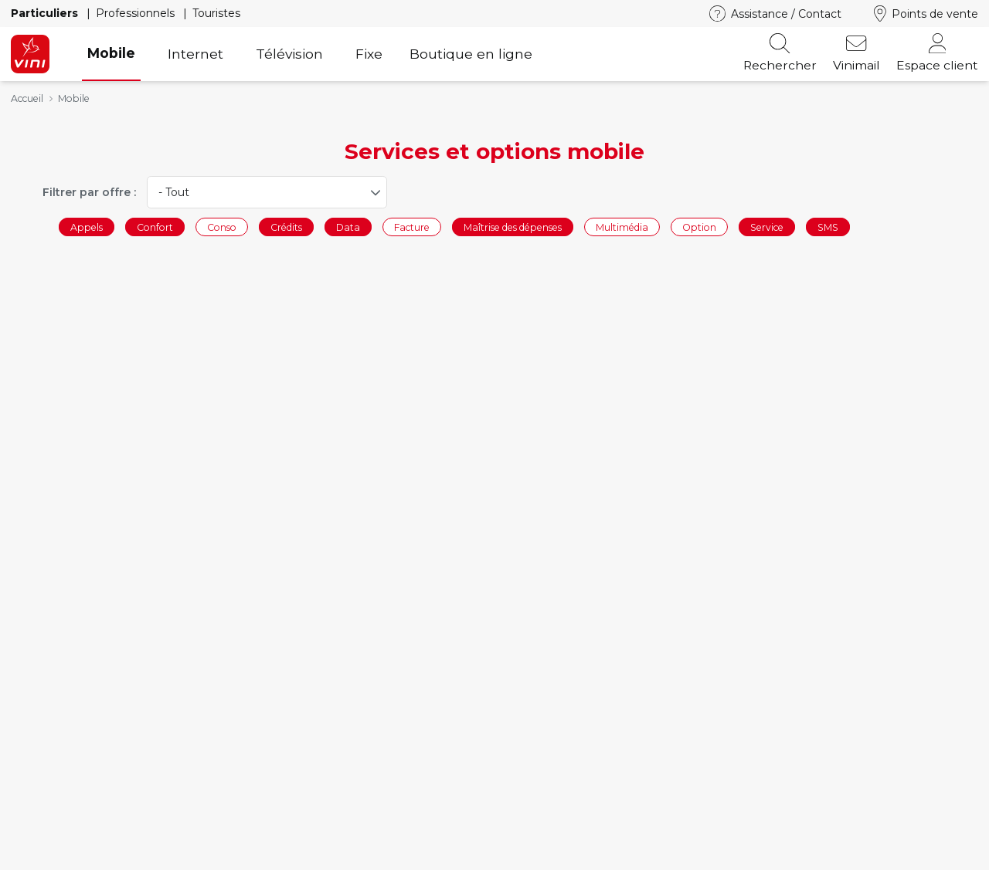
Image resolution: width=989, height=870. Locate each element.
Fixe (368, 54)
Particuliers (46, 13)
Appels (86, 226)
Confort (155, 226)
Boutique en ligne (471, 54)
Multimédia (622, 226)
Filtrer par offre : (89, 192)
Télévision (289, 54)
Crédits (286, 226)
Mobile (111, 53)
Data (348, 226)
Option (699, 226)
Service (766, 226)
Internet (195, 54)
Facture (412, 226)
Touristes (216, 13)
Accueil (27, 98)
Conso (221, 226)
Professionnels (137, 13)
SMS (827, 226)
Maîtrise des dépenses (513, 226)
